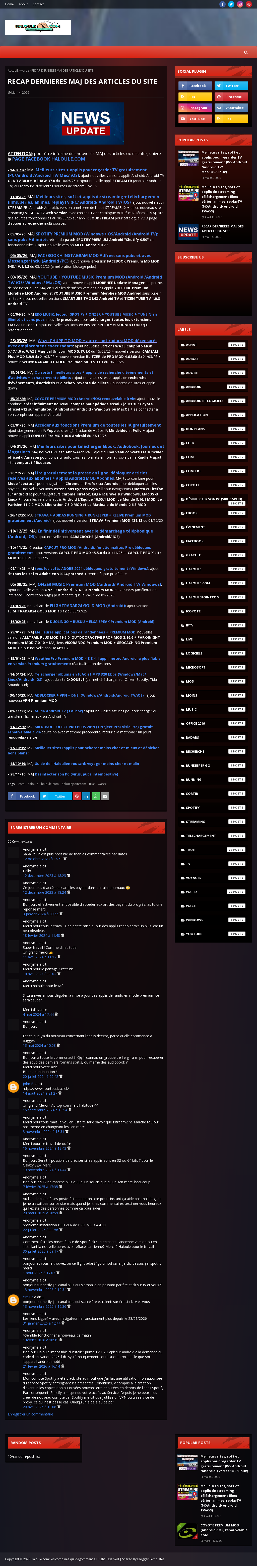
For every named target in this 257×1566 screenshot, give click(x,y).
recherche (215, 751)
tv (215, 863)
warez (24, 70)
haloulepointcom (74, 784)
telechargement (215, 835)
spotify (215, 807)
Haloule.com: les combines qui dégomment (62, 1559)
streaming (215, 821)
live (215, 639)
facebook (215, 541)
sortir (215, 793)
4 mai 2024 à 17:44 (39, 1014)
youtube (215, 934)
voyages (215, 877)
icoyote (215, 611)
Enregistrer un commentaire (30, 1414)
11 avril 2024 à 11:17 (40, 957)
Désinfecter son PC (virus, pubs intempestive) (76, 774)
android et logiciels (215, 401)
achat (215, 344)
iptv (215, 625)
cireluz (28, 1296)
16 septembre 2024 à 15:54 (45, 1110)
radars (215, 737)
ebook (215, 513)
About (23, 4)
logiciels (215, 653)
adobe (215, 372)
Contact (38, 4)
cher (215, 443)
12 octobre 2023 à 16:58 (43, 858)
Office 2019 (215, 723)
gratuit (215, 555)
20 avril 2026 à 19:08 (40, 1406)
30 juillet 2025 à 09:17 (41, 1251)
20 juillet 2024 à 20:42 (41, 1076)
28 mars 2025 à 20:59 (41, 1213)
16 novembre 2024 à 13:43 (45, 1148)
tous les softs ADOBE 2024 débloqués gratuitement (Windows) (91, 568)
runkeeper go (215, 765)
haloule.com (50, 784)
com (21, 784)
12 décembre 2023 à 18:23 (45, 875)
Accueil (13, 70)
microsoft (215, 667)
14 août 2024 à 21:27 (40, 1093)
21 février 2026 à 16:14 (42, 1366)
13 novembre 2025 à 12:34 (45, 1289)
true (92, 784)
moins (215, 695)
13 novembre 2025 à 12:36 (45, 1306)
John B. (28, 1083)
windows (215, 920)
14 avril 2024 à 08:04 (40, 973)
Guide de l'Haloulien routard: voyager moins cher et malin (87, 763)
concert (215, 471)
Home (9, 4)
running (215, 779)
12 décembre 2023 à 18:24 (45, 892)
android (215, 386)
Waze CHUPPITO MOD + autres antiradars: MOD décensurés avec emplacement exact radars (82, 343)
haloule (33, 784)
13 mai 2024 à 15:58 (40, 1045)
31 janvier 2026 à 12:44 (42, 1323)
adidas (215, 358)
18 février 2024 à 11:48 (42, 935)
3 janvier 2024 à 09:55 (41, 913)
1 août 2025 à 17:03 (39, 1272)
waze (215, 905)
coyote (215, 485)
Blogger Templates (150, 1559)
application (215, 415)
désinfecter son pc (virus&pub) (215, 500)
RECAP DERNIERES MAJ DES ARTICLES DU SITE (223, 228)
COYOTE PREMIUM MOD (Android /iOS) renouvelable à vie (224, 1530)
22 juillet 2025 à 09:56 (41, 1229)
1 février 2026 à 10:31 (41, 1340)
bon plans (215, 429)
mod (215, 681)
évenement (215, 527)
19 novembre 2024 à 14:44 (45, 1169)
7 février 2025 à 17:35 (41, 1186)
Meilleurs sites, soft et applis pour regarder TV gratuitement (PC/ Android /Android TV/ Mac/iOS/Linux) (224, 162)
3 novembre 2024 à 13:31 (44, 1131)
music (215, 709)
